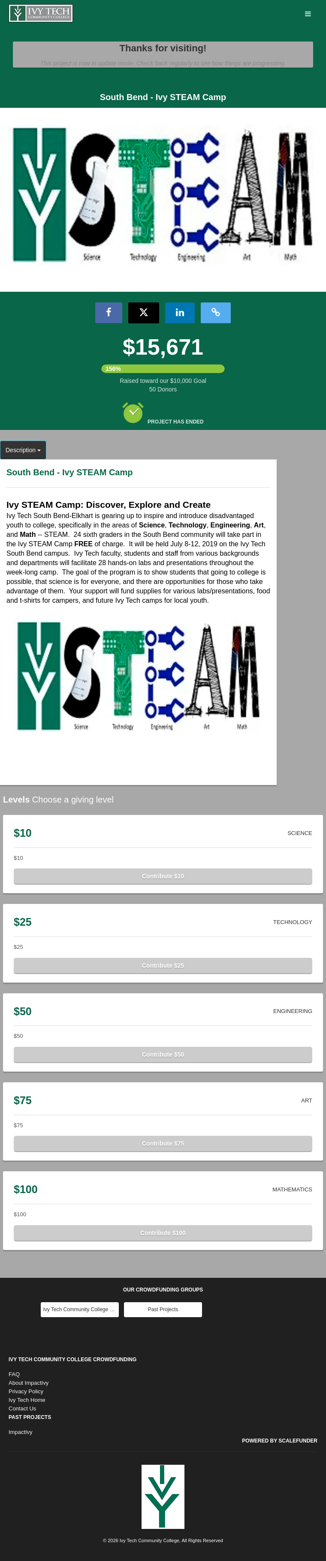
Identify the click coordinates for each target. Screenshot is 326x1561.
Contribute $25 (163, 965)
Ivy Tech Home (27, 1400)
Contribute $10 (163, 876)
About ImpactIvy (28, 1383)
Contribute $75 (163, 1143)
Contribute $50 (163, 1054)
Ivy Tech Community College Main (81, 1309)
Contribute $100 (163, 1232)
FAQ (14, 1374)
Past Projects (163, 1309)
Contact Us (22, 1408)
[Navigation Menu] (307, 14)
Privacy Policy (26, 1391)
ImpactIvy (21, 1432)
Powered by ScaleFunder (279, 1441)
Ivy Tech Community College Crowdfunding (72, 1360)
